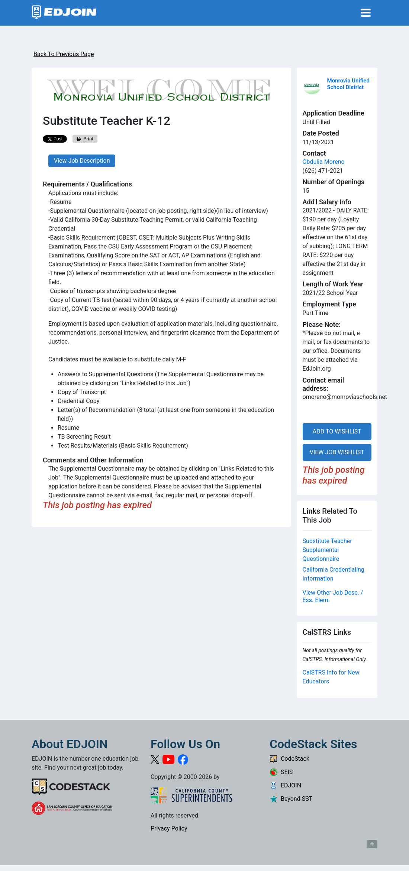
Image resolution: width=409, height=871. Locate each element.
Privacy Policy (169, 828)
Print (85, 139)
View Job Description (82, 160)
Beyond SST (291, 798)
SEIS (281, 772)
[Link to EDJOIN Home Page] (64, 13)
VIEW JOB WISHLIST (337, 452)
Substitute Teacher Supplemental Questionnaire (327, 549)
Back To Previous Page (63, 54)
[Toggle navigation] (366, 12)
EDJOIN (285, 785)
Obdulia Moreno (324, 161)
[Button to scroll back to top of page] (372, 844)
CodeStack (289, 758)
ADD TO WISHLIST (337, 431)
